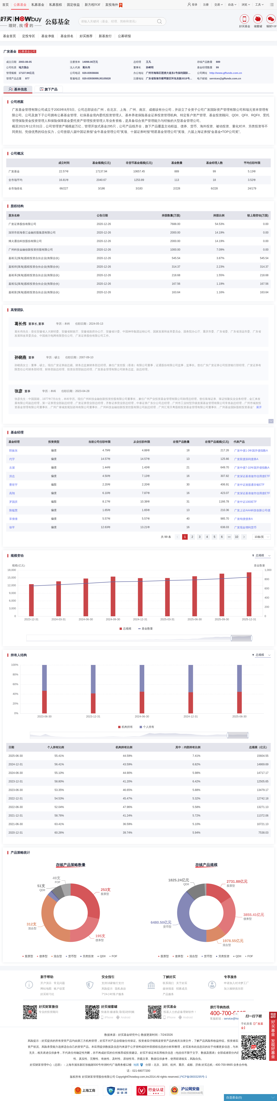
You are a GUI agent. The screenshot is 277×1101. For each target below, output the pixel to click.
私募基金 (37, 4)
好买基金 (169, 1006)
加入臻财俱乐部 (233, 988)
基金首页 (9, 36)
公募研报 (124, 36)
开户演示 (45, 983)
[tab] (19, 89)
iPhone (109, 1017)
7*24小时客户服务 (113, 994)
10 (236, 537)
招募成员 (181, 988)
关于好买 (181, 983)
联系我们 (168, 983)
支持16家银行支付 (113, 983)
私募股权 (55, 4)
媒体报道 (168, 988)
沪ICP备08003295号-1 (193, 1076)
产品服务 (168, 994)
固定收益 (73, 4)
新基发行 (105, 36)
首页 (5, 4)
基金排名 (66, 36)
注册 (206, 4)
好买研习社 (47, 994)
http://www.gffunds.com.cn (226, 73)
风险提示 (107, 988)
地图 (136, 1064)
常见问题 (59, 983)
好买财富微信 (48, 1006)
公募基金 (20, 4)
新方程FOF (92, 4)
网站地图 (45, 988)
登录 (194, 4)
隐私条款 (120, 988)
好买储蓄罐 (109, 1006)
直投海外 (113, 5)
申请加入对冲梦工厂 (236, 983)
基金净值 (47, 36)
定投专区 (28, 36)
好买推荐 (86, 36)
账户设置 (59, 988)
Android (125, 1017)
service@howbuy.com (237, 1018)
